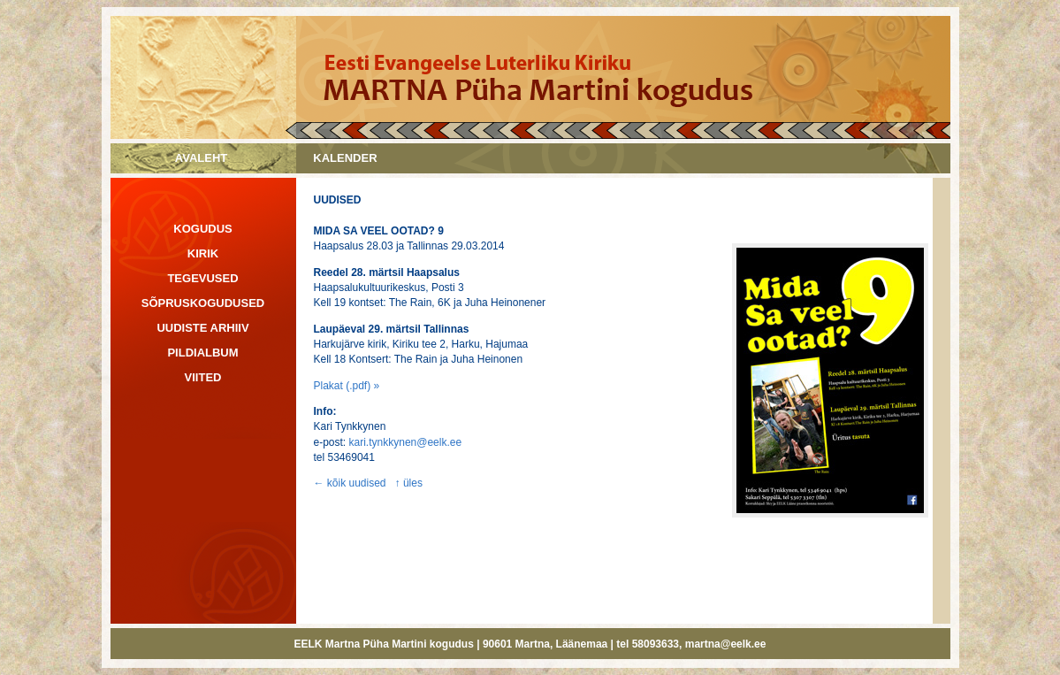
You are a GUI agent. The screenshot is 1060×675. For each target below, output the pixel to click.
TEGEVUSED (202, 278)
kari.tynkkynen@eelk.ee (405, 442)
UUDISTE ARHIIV (202, 327)
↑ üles (409, 483)
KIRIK (202, 253)
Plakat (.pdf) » (347, 386)
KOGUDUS (202, 228)
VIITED (203, 377)
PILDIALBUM (202, 352)
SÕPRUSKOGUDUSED (202, 303)
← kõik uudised (350, 483)
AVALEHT (201, 158)
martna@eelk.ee (725, 644)
